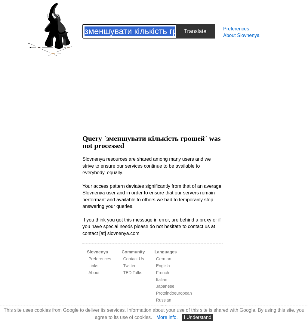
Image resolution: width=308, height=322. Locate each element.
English (163, 265)
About (94, 272)
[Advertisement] (152, 81)
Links (93, 265)
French (162, 272)
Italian (161, 279)
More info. (167, 317)
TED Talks (132, 272)
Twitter (129, 265)
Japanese (165, 286)
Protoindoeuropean (174, 293)
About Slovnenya (241, 35)
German (163, 258)
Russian (163, 300)
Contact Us (133, 258)
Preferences (236, 28)
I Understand (197, 317)
